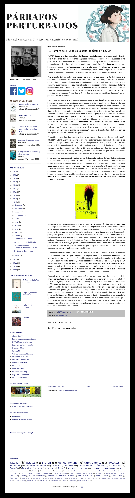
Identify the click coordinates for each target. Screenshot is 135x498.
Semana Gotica (117, 476)
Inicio (88, 386)
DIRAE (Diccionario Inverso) (22, 342)
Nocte (39, 468)
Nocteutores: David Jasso (23, 251)
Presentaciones (109, 468)
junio (17, 222)
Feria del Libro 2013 (60, 473)
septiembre (19, 215)
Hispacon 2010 (31, 481)
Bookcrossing (26, 478)
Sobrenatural (14, 478)
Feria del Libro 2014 (75, 478)
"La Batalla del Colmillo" (27, 306)
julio (16, 219)
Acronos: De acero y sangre (29, 140)
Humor (23, 476)
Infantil (72, 473)
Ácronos (87, 471)
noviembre (19, 208)
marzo (17, 232)
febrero (18, 236)
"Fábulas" (25, 318)
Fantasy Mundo (17, 351)
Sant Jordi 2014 (55, 481)
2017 (15, 188)
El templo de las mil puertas (23, 345)
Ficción (67, 471)
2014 (15, 199)
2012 (15, 259)
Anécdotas (116, 465)
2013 (15, 202)
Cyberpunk (51, 476)
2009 (15, 270)
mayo (17, 225)
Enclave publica (18, 348)
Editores (47, 473)
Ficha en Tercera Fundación (22, 407)
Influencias (69, 465)
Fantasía (14, 468)
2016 (15, 192)
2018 (15, 185)
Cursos (122, 471)
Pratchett (41, 476)
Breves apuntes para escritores (24, 339)
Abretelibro (16, 416)
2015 (15, 195)
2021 (15, 175)
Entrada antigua (118, 386)
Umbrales (99, 473)
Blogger (81, 487)
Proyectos (113, 462)
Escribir (46, 462)
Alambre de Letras (110, 471)
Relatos (30, 462)
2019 (15, 182)
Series (64, 481)
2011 (15, 263)
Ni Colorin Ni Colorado (36, 465)
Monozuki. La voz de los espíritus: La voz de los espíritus (28, 129)
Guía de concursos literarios (22, 354)
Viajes (15, 473)
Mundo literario (68, 462)
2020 (15, 178)
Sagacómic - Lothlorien (20, 374)
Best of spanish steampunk (30, 473)
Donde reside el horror (66, 476)
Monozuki (84, 468)
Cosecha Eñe (48, 478)
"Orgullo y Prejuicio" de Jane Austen (31, 294)
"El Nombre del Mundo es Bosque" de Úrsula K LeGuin (25, 246)
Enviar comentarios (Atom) (67, 391)
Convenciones (47, 471)
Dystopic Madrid (110, 473)
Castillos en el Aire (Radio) (22, 419)
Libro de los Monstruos (85, 473)
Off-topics (76, 471)
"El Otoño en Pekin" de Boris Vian (30, 281)
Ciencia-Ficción (85, 465)
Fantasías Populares (61, 478)
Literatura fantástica (19, 363)
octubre (18, 212)
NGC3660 (32, 476)
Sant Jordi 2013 (43, 481)
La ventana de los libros (21, 360)
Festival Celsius (105, 478)
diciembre (19, 205)
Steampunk (15, 465)
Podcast (105, 476)
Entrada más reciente (56, 386)
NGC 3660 (16, 366)
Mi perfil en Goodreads (21, 100)
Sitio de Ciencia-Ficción (20, 377)
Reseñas (64, 315)
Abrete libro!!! (17, 336)
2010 (15, 266)
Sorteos (59, 471)
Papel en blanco (18, 369)
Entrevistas (27, 468)
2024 (15, 171)
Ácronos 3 (96, 471)
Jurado (97, 476)
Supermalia (72, 481)
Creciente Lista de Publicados (25, 242)
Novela (50, 468)
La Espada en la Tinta (20, 357)
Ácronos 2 (101, 465)
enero (17, 255)
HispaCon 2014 (20, 481)
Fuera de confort (25, 115)
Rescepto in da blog (19, 371)
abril (17, 229)
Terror (60, 468)
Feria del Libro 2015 (85, 476)
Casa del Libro (37, 478)
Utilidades (96, 468)
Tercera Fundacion (84, 481)
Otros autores (92, 462)
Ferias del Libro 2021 (91, 478)
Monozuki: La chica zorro (28, 104)
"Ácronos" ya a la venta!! (23, 239)
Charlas (35, 471)
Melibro (58, 315)
